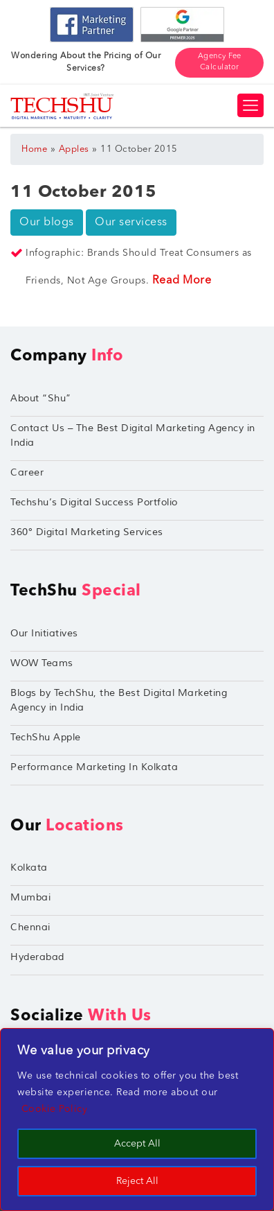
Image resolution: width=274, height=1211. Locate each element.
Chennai (30, 927)
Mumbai (30, 897)
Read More (182, 280)
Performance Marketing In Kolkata (94, 767)
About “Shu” (40, 398)
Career (27, 472)
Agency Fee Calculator (219, 62)
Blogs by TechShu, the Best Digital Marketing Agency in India (118, 700)
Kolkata (29, 867)
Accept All (137, 1144)
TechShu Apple (45, 737)
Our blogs (46, 222)
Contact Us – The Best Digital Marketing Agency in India (132, 435)
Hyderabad (37, 957)
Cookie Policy (54, 1109)
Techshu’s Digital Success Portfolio (94, 502)
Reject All (137, 1181)
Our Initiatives (44, 633)
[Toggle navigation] (250, 105)
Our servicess (131, 222)
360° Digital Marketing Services (86, 532)
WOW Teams (41, 663)
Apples (74, 149)
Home (34, 149)
